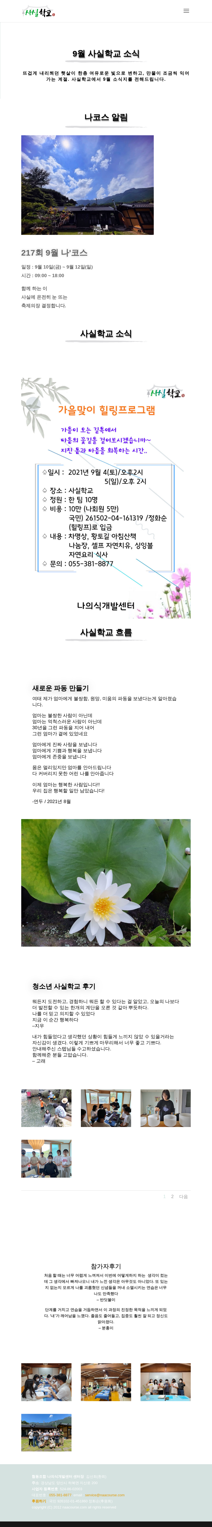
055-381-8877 (60, 1495)
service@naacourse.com (104, 1495)
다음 (183, 1196)
